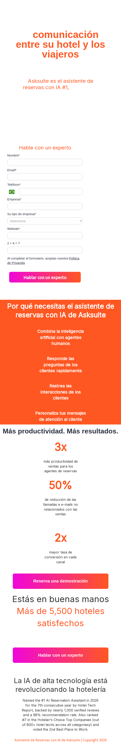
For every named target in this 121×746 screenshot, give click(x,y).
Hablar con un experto (44, 277)
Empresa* (14, 199)
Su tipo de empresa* (21, 214)
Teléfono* (14, 184)
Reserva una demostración (60, 581)
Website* (13, 228)
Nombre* (13, 155)
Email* (11, 170)
